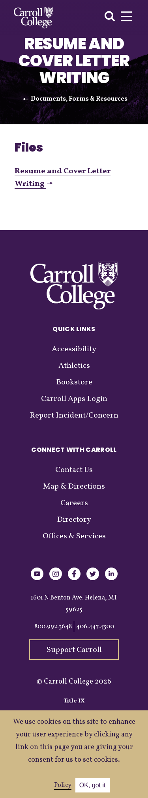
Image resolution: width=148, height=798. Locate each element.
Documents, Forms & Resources (79, 99)
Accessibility (74, 349)
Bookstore (74, 382)
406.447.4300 (95, 626)
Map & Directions (74, 486)
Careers (74, 503)
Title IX (74, 701)
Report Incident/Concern (74, 415)
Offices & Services (74, 536)
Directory (74, 519)
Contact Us (74, 470)
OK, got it (92, 785)
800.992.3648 (53, 626)
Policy (62, 785)
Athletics (74, 365)
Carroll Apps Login (74, 399)
